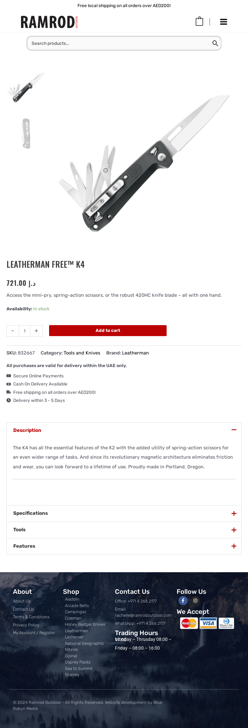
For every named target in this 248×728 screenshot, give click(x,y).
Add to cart (108, 330)
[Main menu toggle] (223, 22)
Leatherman (135, 353)
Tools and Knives (82, 353)
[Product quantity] (24, 331)
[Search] (216, 43)
